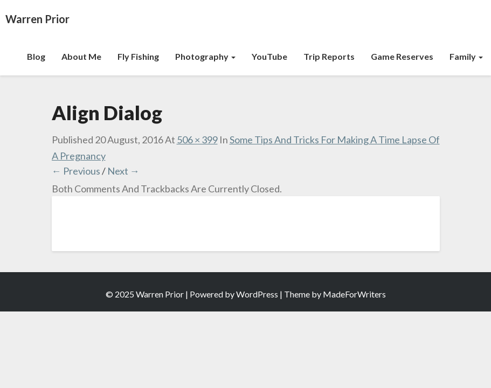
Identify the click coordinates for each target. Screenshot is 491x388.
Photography (205, 56)
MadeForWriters (354, 294)
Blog (36, 56)
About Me (81, 56)
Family (466, 56)
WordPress (257, 294)
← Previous (76, 171)
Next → (123, 171)
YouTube (269, 56)
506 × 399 (197, 140)
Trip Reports (329, 56)
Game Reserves (402, 56)
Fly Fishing (138, 56)
